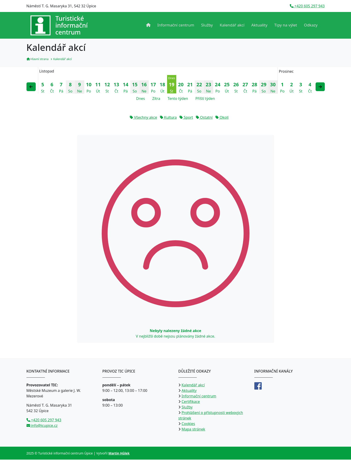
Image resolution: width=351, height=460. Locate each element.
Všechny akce (143, 117)
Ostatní (204, 117)
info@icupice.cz (42, 425)
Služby (207, 25)
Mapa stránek (193, 429)
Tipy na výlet (285, 25)
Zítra (156, 98)
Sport (186, 117)
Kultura (168, 117)
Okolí (222, 117)
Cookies (188, 424)
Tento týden (178, 98)
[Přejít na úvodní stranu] (59, 25)
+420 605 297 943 (307, 6)
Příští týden (205, 98)
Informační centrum (175, 25)
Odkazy (311, 25)
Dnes (140, 98)
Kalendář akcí (232, 25)
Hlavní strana (37, 59)
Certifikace (191, 402)
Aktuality (259, 25)
